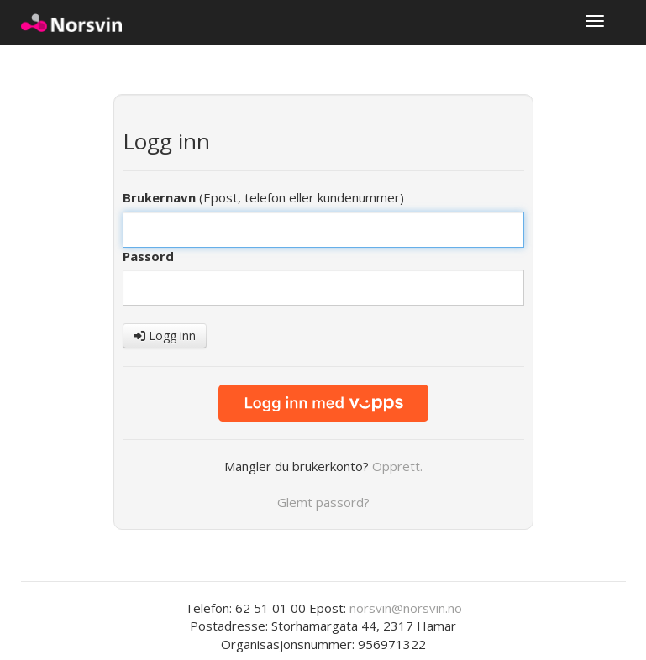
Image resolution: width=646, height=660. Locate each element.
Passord (148, 256)
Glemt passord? (323, 502)
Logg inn (165, 335)
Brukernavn (159, 197)
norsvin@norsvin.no (405, 608)
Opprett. (397, 466)
